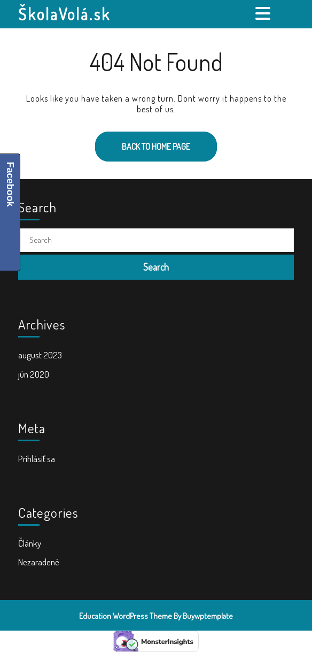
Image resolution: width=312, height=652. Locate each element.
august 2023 (40, 354)
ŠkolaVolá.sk (64, 14)
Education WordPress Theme (125, 616)
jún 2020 (33, 374)
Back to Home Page (142, 142)
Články (29, 543)
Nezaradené (38, 561)
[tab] (264, 13)
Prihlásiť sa (36, 458)
